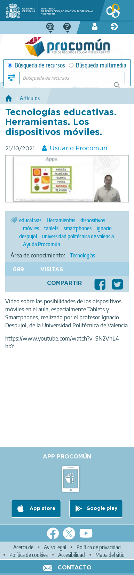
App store (41, 508)
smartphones (78, 228)
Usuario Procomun (79, 148)
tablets (51, 228)
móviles (31, 228)
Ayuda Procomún (41, 244)
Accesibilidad (71, 554)
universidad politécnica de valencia (78, 236)
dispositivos (92, 220)
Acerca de (23, 547)
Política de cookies (28, 554)
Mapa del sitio (110, 554)
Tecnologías (82, 255)
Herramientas (61, 220)
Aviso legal (55, 547)
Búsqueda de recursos (36, 65)
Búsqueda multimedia (97, 65)
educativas (30, 220)
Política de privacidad (99, 547)
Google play (101, 508)
